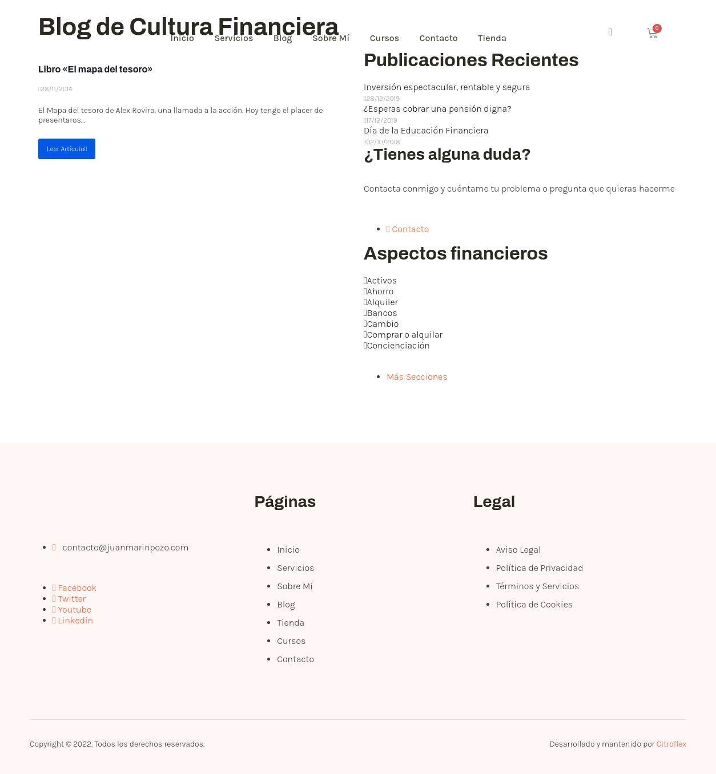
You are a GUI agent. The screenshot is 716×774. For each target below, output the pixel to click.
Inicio (185, 38)
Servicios (239, 38)
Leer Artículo (67, 149)
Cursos (398, 38)
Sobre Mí (341, 38)
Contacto (454, 38)
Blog (290, 38)
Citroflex (671, 744)
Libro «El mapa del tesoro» (95, 69)
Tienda (510, 38)
